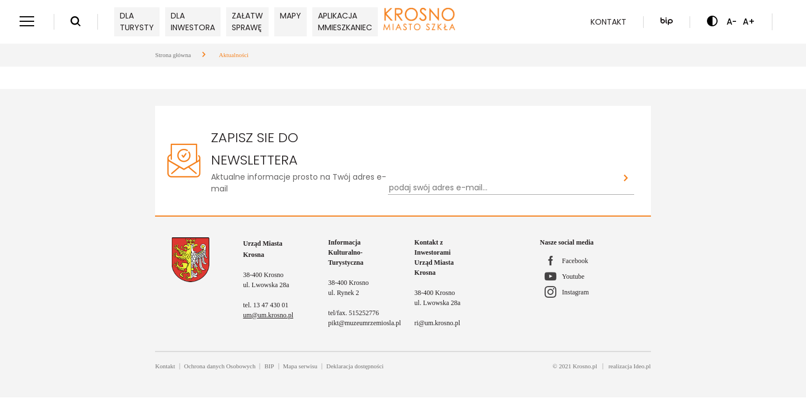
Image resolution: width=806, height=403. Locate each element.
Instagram (575, 292)
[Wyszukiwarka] (75, 22)
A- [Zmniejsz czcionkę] (732, 21)
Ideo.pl (642, 366)
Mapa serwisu (300, 366)
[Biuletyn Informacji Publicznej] (666, 21)
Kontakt (608, 21)
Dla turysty (137, 21)
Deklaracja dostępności (354, 366)
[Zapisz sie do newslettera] (626, 178)
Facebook (575, 261)
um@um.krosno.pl (268, 315)
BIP (269, 366)
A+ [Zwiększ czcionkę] (749, 21)
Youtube (573, 276)
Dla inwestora (193, 21)
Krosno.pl (585, 366)
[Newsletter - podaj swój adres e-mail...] (502, 187)
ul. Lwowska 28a (266, 285)
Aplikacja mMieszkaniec (345, 21)
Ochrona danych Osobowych (220, 366)
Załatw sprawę (247, 21)
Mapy (290, 15)
